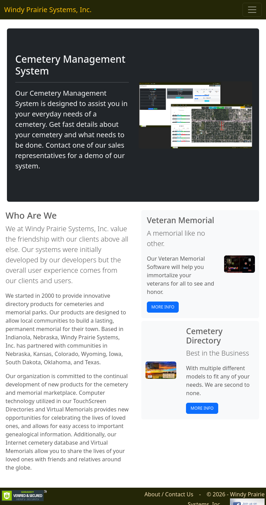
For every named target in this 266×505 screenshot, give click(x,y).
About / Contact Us (168, 494)
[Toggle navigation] (252, 10)
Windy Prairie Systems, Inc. (47, 9)
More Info (162, 307)
